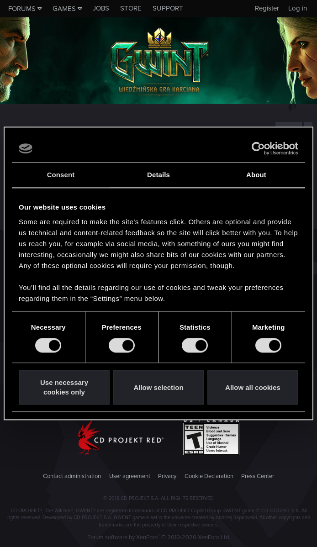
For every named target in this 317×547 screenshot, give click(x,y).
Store (131, 8)
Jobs (101, 8)
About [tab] (256, 175)
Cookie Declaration (209, 476)
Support (168, 8)
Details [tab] (158, 175)
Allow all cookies (252, 387)
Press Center (257, 476)
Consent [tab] (61, 175)
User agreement (129, 476)
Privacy (167, 476)
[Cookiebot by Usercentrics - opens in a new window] (258, 148)
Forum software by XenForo (158, 537)
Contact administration (72, 476)
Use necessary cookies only (64, 387)
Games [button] (64, 9)
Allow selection (158, 387)
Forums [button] (22, 9)
